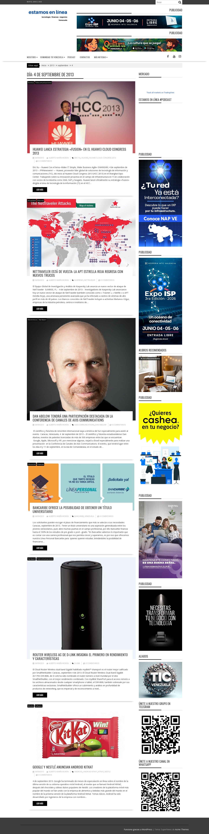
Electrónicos (32, 320)
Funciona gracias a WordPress (138, 829)
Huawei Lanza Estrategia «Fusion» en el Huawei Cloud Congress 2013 (79, 150)
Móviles (31, 706)
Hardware (42, 320)
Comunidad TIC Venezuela (51, 57)
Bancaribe (79, 516)
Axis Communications (84, 425)
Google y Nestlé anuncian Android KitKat (63, 766)
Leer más (39, 189)
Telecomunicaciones (43, 82)
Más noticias (100, 57)
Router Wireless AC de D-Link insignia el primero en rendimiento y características (80, 656)
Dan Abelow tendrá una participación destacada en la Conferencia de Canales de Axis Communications (73, 417)
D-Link (77, 663)
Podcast (71, 57)
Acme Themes (182, 829)
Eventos (31, 82)
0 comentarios (45, 161)
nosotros (31, 57)
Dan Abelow (100, 425)
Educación (32, 464)
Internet (40, 200)
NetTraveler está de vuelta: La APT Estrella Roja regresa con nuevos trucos (78, 273)
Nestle (107, 771)
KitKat (101, 771)
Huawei (85, 158)
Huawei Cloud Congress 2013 (102, 158)
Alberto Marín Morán (58, 158)
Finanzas (40, 464)
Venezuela (89, 516)
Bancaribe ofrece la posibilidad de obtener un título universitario (72, 509)
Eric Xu (77, 158)
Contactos (85, 57)
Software (38, 706)
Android (78, 771)
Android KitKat (90, 771)
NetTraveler (89, 280)
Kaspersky (78, 280)
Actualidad (32, 200)
